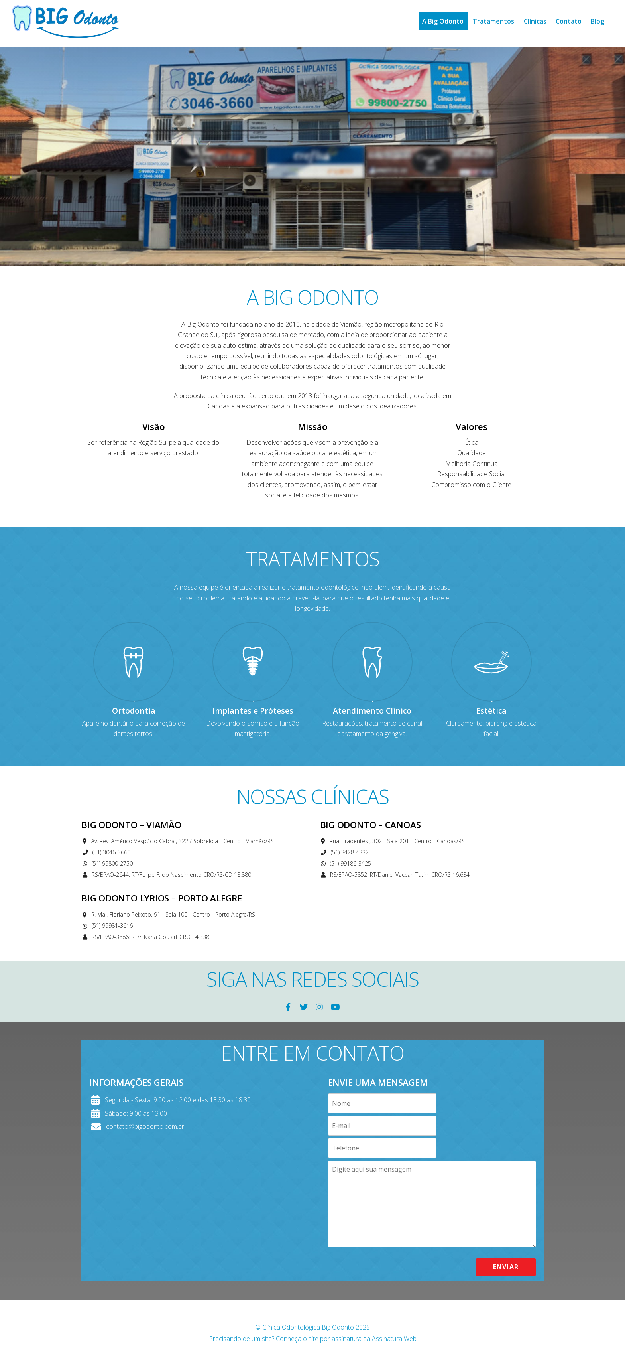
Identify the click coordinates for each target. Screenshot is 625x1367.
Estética (491, 710)
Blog (597, 21)
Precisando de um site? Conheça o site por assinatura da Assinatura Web (313, 1338)
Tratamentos (493, 21)
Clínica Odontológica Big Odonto (308, 1327)
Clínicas (535, 21)
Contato (569, 21)
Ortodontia (133, 710)
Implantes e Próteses (252, 710)
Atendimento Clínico (372, 710)
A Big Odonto (443, 21)
